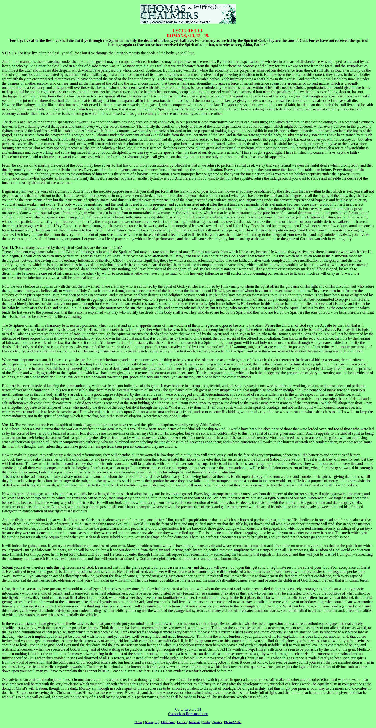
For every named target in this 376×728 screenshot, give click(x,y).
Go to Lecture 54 (188, 709)
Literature (168, 722)
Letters (182, 722)
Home (138, 722)
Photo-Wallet (232, 722)
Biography (152, 722)
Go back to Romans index (188, 714)
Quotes (217, 722)
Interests (194, 722)
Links (206, 722)
